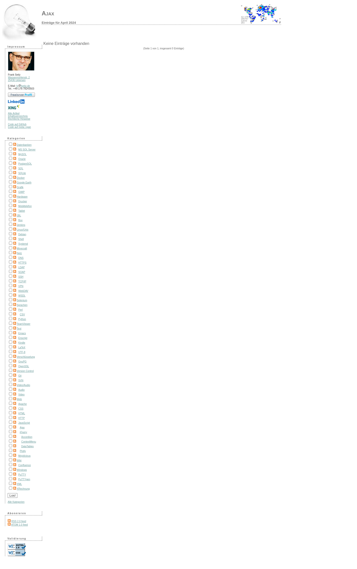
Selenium (22, 300)
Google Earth (24, 182)
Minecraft (22, 248)
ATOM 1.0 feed (19, 524)
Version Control (25, 371)
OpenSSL (23, 366)
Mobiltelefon (25, 206)
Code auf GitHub (17, 124)
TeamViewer (23, 324)
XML (19, 484)
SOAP (21, 272)
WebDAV (23, 291)
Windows (22, 470)
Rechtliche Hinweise (19, 119)
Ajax (48, 13)
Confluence (24, 465)
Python (22, 319)
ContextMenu (28, 441)
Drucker (22, 201)
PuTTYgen (24, 479)
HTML (21, 413)
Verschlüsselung (26, 357)
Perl (20, 309)
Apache (22, 404)
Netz (19, 253)
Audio (21, 390)
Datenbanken (24, 145)
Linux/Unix (23, 229)
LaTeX (21, 347)
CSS (21, 408)
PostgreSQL (25, 163)
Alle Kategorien (16, 502)
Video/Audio (23, 385)
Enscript (22, 338)
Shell (21, 239)
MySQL (22, 154)
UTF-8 (21, 352)
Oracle (22, 159)
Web (19, 399)
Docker (21, 178)
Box (20, 220)
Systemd (23, 243)
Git (20, 375)
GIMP (21, 192)
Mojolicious (24, 455)
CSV (22, 314)
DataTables (27, 446)
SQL (20, 168)
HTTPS (22, 262)
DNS (21, 258)
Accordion (26, 437)
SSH (21, 276)
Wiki (19, 460)
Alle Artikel (14, 113)
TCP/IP (22, 281)
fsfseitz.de (23, 86)
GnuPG (22, 361)
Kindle (21, 342)
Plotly (23, 451)
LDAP (21, 267)
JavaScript (24, 422)
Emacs (22, 333)
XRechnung (23, 488)
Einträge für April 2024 (59, 23)
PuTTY (22, 474)
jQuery (23, 432)
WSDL (22, 295)
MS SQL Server (27, 149)
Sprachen (22, 305)
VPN (21, 286)
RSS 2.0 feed (18, 521)
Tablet (21, 211)
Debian (22, 234)
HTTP (21, 418)
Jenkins (21, 225)
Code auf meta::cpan (19, 127)
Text (19, 328)
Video (21, 394)
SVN (21, 380)
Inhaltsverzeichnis (18, 116)
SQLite (22, 173)
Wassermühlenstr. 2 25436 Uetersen (19, 79)
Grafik (20, 187)
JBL (19, 215)
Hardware (22, 196)
